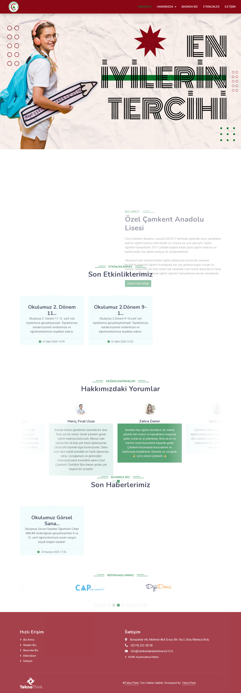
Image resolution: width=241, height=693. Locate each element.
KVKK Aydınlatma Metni (143, 657)
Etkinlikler (211, 7)
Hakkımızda (165, 7)
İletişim (230, 7)
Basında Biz (190, 7)
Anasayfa (144, 7)
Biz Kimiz (28, 639)
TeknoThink (132, 683)
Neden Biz (29, 645)
